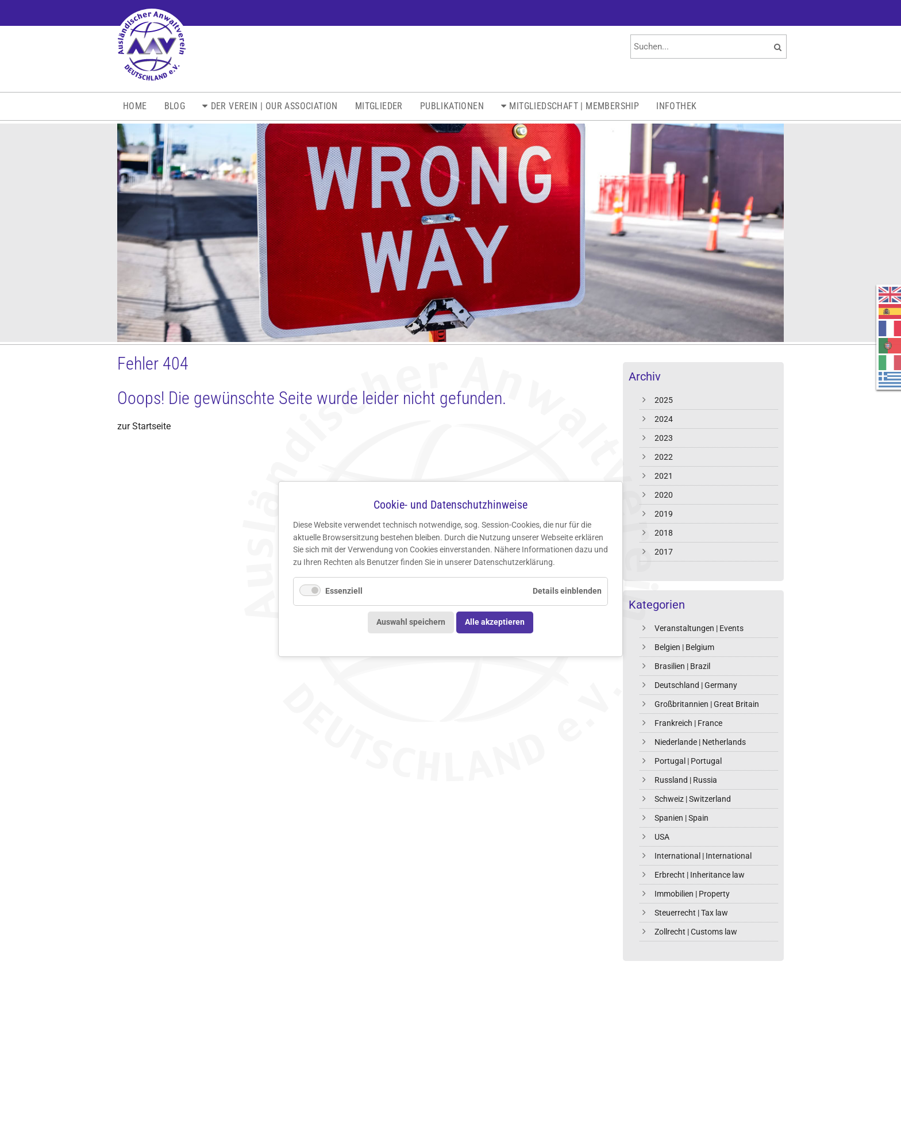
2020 (663, 494)
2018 (663, 532)
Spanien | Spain (681, 817)
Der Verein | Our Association (274, 106)
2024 (663, 419)
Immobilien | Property (692, 893)
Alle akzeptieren (495, 622)
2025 (663, 400)
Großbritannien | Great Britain (706, 704)
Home (135, 106)
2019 (663, 513)
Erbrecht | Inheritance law (699, 874)
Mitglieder (379, 106)
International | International (703, 855)
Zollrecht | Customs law (695, 931)
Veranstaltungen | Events (699, 628)
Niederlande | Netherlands (700, 742)
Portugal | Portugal (688, 761)
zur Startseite (144, 426)
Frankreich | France (688, 723)
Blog (175, 106)
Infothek (676, 106)
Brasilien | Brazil (682, 666)
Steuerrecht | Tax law (691, 912)
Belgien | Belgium (684, 647)
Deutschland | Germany (695, 685)
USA (661, 836)
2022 (663, 457)
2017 (663, 551)
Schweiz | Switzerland (692, 798)
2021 (663, 475)
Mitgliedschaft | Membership (574, 106)
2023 (663, 438)
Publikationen (452, 106)
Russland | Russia (685, 780)
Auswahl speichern (410, 622)
